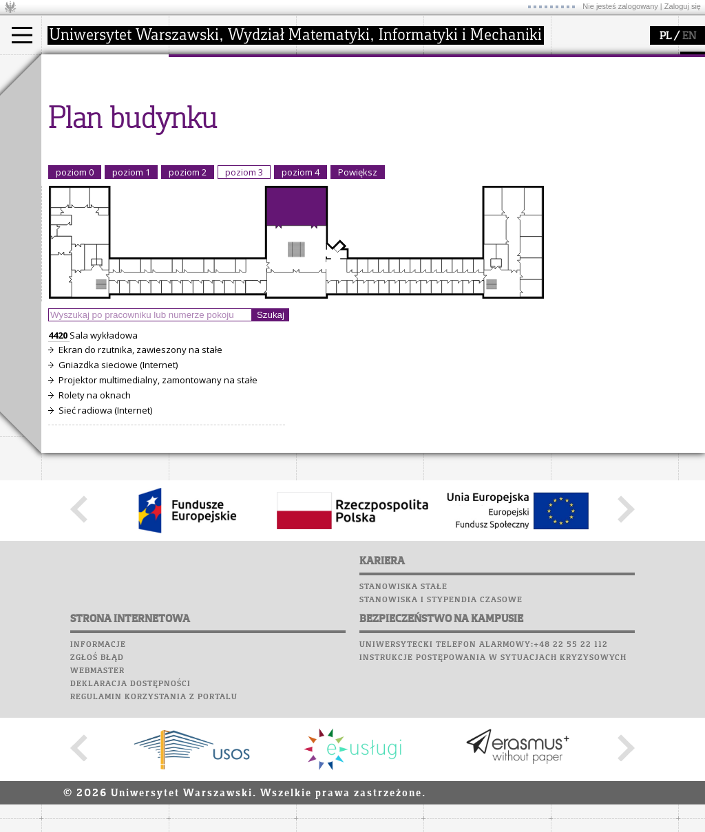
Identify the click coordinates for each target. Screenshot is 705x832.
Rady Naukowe (217, 132)
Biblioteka (579, 127)
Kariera (577, 153)
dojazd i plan (213, 95)
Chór (626, 127)
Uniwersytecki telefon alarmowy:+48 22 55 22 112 (483, 772)
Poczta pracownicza (604, 114)
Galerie (644, 140)
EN (689, 36)
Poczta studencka (597, 101)
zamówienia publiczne (233, 169)
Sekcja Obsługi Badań (358, 144)
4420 (59, 462)
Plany (613, 75)
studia (68, 67)
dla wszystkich (471, 144)
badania (329, 67)
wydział (201, 67)
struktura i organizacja (233, 107)
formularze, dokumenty (235, 157)
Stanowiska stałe (403, 714)
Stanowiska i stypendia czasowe (441, 727)
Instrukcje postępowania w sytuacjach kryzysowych (493, 785)
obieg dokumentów (353, 157)
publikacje (334, 120)
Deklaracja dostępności (130, 811)
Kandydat (79, 95)
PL (665, 36)
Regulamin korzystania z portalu (154, 824)
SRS (610, 62)
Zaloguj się (682, 6)
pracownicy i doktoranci (235, 144)
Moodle (571, 75)
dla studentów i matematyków (473, 126)
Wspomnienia (585, 140)
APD (635, 62)
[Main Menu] (22, 35)
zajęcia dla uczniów (481, 95)
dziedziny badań (348, 95)
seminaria (334, 107)
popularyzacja (476, 67)
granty (326, 132)
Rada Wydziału (217, 120)
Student (75, 107)
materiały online (474, 107)
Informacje (98, 772)
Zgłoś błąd (97, 785)
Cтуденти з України (101, 157)
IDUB (323, 169)
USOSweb (574, 62)
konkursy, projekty (479, 157)
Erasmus (77, 144)
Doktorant (80, 120)
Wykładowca (85, 132)
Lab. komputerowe (598, 88)
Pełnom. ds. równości (102, 169)
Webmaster (97, 798)
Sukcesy (572, 166)
